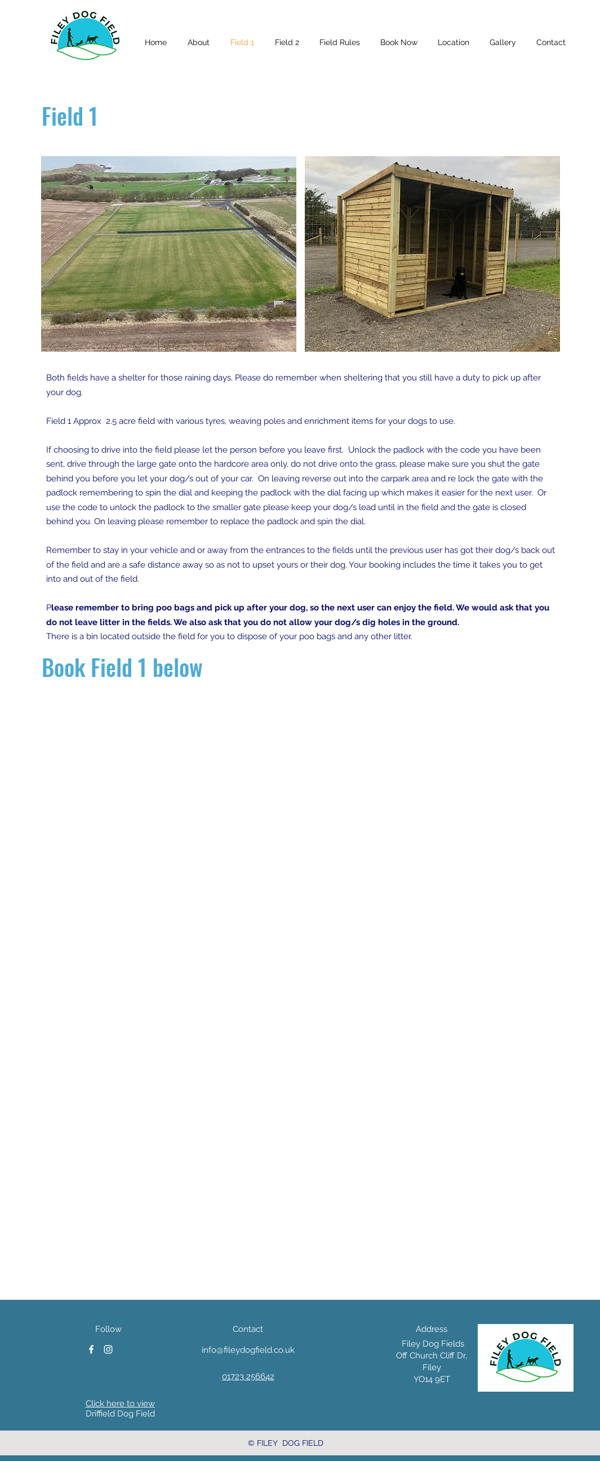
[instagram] (108, 1349)
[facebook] (91, 1349)
